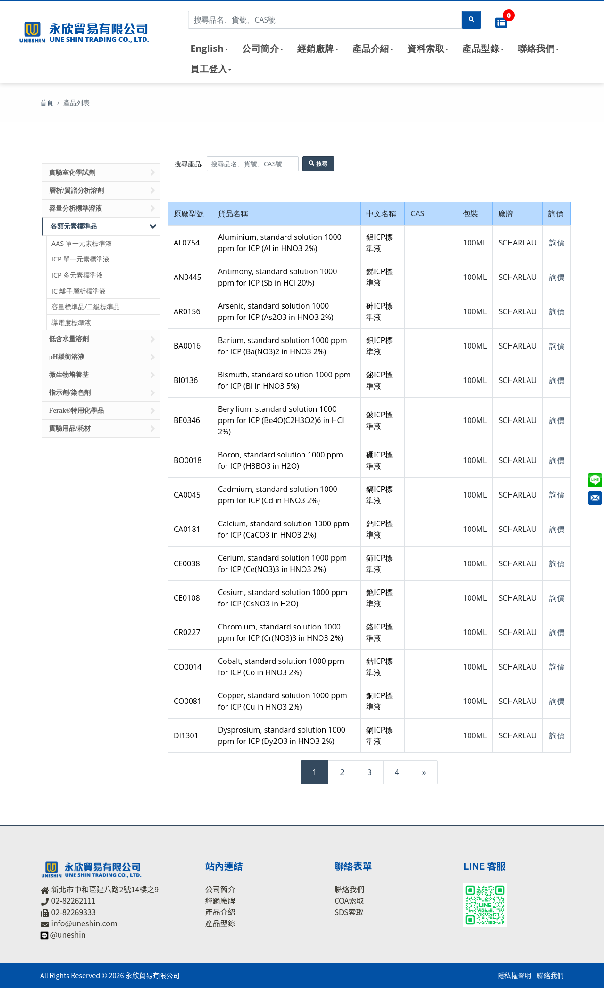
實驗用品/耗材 (102, 429)
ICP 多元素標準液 (77, 274)
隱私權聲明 (514, 975)
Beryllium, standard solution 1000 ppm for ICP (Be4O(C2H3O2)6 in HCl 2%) (281, 420)
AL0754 (187, 242)
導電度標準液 (71, 322)
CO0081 (187, 701)
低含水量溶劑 (102, 339)
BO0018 (187, 460)
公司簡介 (260, 48)
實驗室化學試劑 (102, 172)
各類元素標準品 (104, 226)
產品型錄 (480, 48)
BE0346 (187, 420)
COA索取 (349, 900)
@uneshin (68, 934)
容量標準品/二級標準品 (85, 306)
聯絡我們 (536, 48)
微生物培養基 (102, 375)
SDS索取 (348, 911)
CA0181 (187, 529)
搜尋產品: (189, 163)
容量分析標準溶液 (102, 208)
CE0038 (187, 563)
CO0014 (187, 666)
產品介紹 (370, 48)
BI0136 (186, 380)
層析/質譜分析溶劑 (102, 190)
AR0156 (187, 311)
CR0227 (187, 632)
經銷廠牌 (315, 48)
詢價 (556, 242)
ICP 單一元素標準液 (80, 258)
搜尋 (318, 164)
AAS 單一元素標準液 (81, 243)
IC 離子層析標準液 (78, 290)
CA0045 (187, 495)
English (207, 48)
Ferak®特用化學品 (102, 411)
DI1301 (186, 735)
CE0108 (187, 598)
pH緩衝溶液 (102, 357)
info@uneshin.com (84, 923)
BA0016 (187, 346)
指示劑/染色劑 (102, 393)
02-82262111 (73, 900)
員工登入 (208, 69)
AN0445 (187, 277)
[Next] (424, 772)
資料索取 (425, 48)
